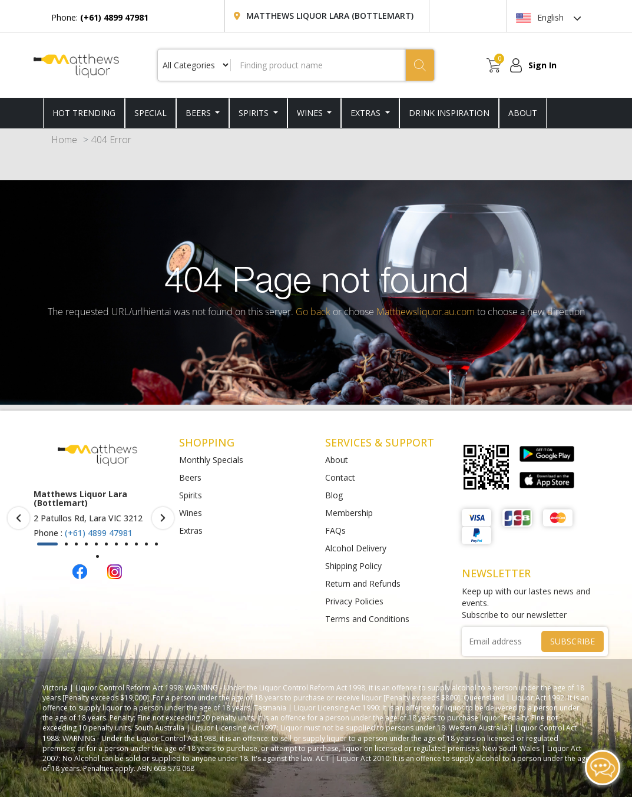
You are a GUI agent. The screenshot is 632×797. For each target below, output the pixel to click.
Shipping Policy (353, 565)
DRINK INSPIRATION (449, 112)
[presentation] (18, 518)
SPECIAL (150, 112)
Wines (311, 112)
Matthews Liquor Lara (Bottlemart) (329, 15)
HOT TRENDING (83, 112)
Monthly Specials (211, 459)
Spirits (255, 112)
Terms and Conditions (367, 618)
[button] (47, 544)
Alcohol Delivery (355, 548)
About (336, 459)
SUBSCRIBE (572, 641)
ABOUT (522, 112)
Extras (366, 112)
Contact (340, 477)
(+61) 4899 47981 (99, 532)
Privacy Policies (354, 601)
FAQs (335, 530)
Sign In (542, 65)
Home (64, 139)
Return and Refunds (363, 583)
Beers (199, 112)
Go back (313, 311)
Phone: (99, 17)
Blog (334, 495)
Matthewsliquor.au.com (425, 311)
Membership (349, 512)
